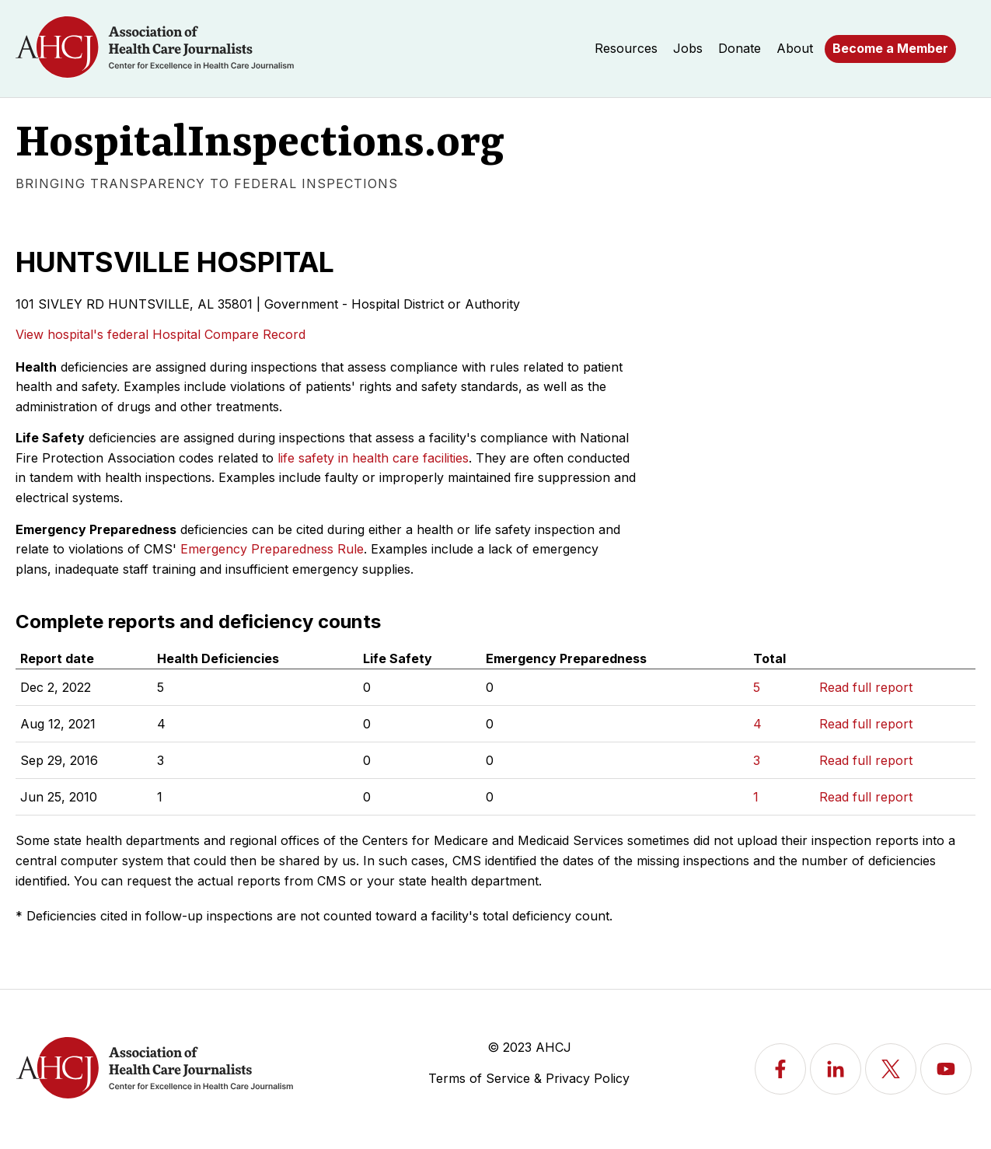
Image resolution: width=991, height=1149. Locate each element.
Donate (739, 48)
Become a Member (890, 48)
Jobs (688, 48)
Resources (626, 48)
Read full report (865, 687)
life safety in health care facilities (373, 458)
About (794, 48)
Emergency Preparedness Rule (272, 549)
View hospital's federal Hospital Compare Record (160, 334)
